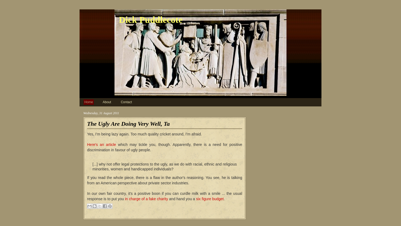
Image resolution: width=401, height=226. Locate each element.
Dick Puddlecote (150, 20)
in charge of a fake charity (146, 199)
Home (88, 102)
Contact (126, 102)
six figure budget (210, 199)
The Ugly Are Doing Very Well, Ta (128, 123)
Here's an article (101, 144)
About (107, 102)
